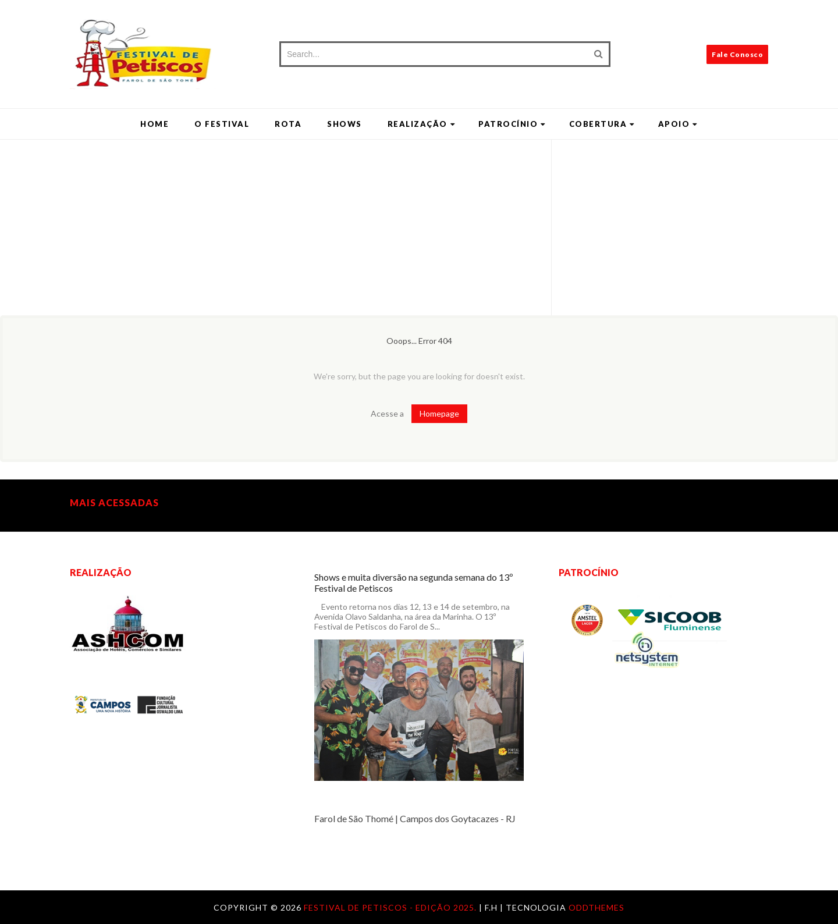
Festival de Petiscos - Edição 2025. (391, 907)
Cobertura (602, 124)
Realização (422, 124)
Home (154, 124)
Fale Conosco (737, 54)
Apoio (678, 124)
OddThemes (596, 907)
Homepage (439, 413)
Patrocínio (512, 124)
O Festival (221, 124)
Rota (288, 124)
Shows (344, 124)
